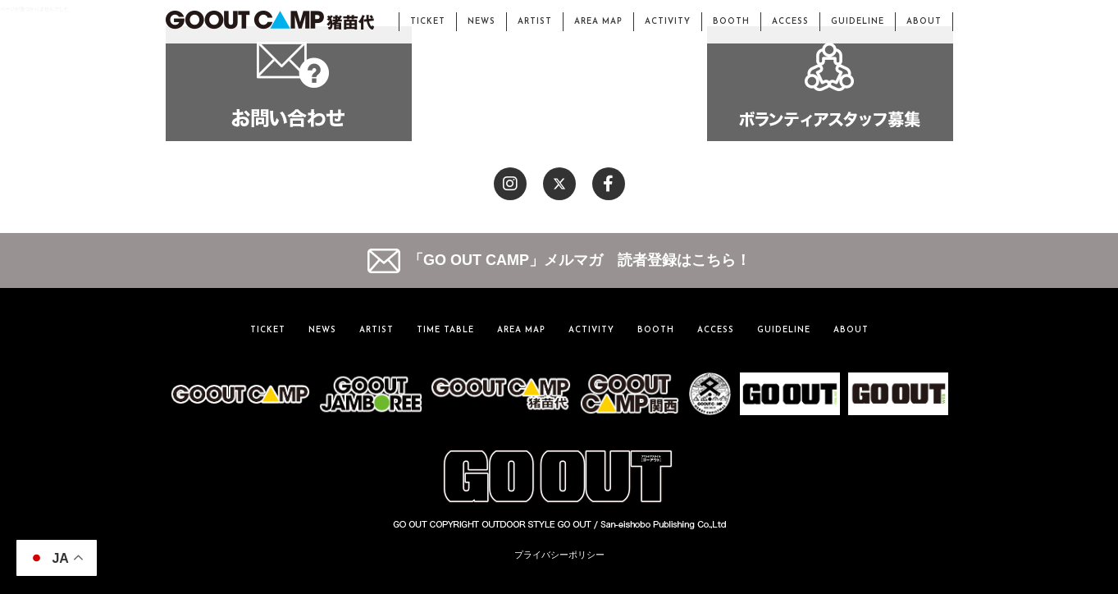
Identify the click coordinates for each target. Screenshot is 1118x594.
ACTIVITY (668, 21)
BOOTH (731, 21)
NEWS (481, 21)
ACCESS (790, 21)
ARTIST (535, 21)
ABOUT (924, 21)
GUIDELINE (857, 21)
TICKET (427, 21)
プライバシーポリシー (559, 555)
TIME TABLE (445, 330)
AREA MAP (598, 21)
